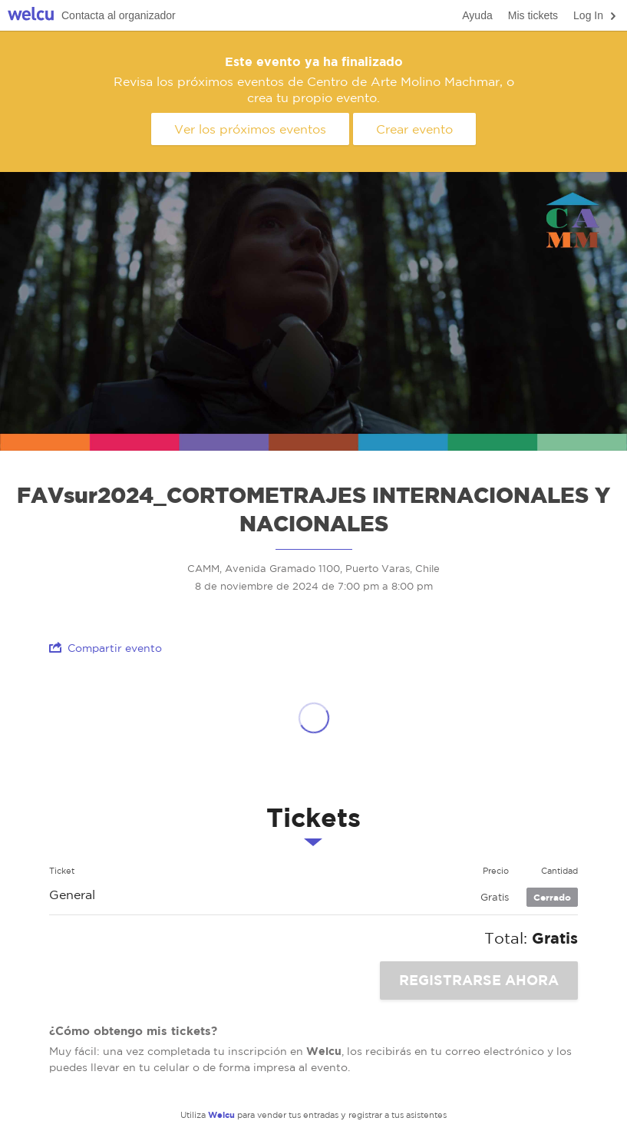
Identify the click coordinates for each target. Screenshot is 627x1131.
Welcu (31, 15)
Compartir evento (105, 647)
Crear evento (414, 129)
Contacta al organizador (118, 15)
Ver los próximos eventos (250, 129)
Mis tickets (533, 15)
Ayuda (477, 15)
